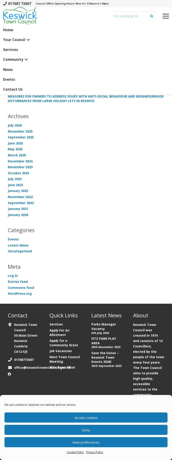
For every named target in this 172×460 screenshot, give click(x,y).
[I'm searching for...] (133, 16)
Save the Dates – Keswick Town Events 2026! (105, 357)
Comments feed (21, 288)
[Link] (20, 18)
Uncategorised (20, 251)
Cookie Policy (75, 452)
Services (56, 324)
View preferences (86, 442)
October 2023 (18, 173)
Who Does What (62, 367)
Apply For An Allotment (59, 332)
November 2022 (20, 197)
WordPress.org (20, 293)
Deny (86, 430)
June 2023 (15, 185)
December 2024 (20, 161)
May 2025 (15, 149)
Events (13, 239)
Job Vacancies (60, 351)
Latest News (18, 245)
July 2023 (15, 179)
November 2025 (20, 131)
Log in (13, 275)
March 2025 (17, 155)
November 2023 (20, 167)
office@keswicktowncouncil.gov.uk (42, 367)
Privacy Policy (94, 452)
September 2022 (21, 203)
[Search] (151, 16)
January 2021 (18, 209)
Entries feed (18, 281)
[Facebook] (9, 374)
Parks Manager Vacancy (103, 326)
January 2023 (18, 191)
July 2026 (15, 125)
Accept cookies (86, 417)
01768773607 (24, 360)
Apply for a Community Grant (63, 342)
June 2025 (15, 143)
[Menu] (165, 16)
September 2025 (21, 137)
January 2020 (18, 215)
